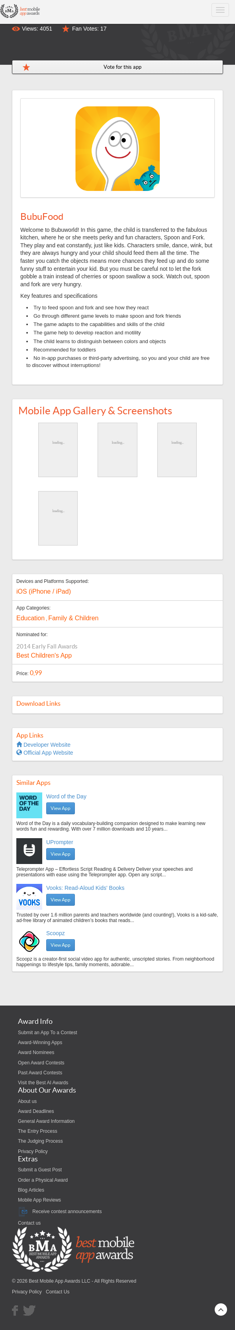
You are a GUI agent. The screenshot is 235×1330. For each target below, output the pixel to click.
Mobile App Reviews (39, 1200)
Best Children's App (44, 655)
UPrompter (59, 842)
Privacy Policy (33, 1151)
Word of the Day (66, 796)
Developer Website (43, 745)
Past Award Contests (40, 1073)
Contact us (29, 1223)
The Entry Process (37, 1131)
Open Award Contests (41, 1063)
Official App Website (44, 752)
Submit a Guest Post (40, 1170)
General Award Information (46, 1121)
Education (30, 618)
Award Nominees (36, 1052)
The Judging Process (40, 1141)
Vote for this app (122, 67)
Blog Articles (31, 1190)
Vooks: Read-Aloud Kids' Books (85, 888)
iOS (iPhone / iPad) (43, 591)
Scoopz (55, 933)
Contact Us (57, 1292)
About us (27, 1101)
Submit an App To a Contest (47, 1032)
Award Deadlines (36, 1111)
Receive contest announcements (60, 1211)
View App (60, 808)
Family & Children (73, 618)
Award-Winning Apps (40, 1042)
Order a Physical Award (43, 1180)
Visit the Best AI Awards (43, 1082)
